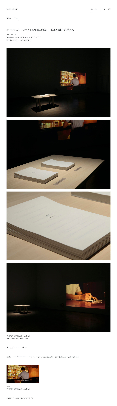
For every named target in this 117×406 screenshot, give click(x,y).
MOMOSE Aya (12, 9)
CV (104, 9)
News (9, 18)
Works (16, 18)
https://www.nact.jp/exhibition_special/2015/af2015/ (24, 37)
